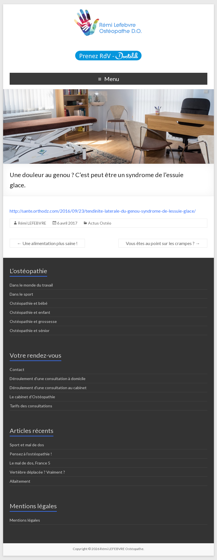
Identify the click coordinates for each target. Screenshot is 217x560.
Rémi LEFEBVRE (32, 223)
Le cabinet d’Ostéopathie (32, 396)
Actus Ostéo (99, 223)
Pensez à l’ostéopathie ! (31, 453)
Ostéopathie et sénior (29, 330)
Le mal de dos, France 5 (30, 463)
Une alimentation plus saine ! (47, 243)
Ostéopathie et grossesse (33, 321)
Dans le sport (21, 294)
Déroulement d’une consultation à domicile (47, 378)
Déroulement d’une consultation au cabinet (48, 387)
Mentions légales (25, 520)
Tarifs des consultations (31, 405)
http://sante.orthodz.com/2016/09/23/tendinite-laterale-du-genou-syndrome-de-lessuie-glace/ (103, 210)
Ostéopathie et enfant (30, 312)
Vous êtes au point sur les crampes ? (163, 243)
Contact (17, 369)
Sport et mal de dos (27, 444)
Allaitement (20, 481)
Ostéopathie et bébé (28, 303)
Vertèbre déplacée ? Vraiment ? (37, 472)
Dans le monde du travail (31, 285)
